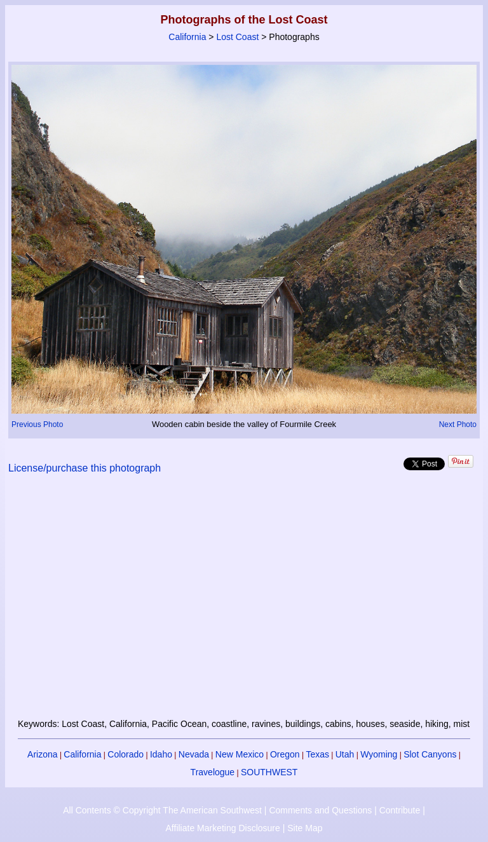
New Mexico (239, 754)
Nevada (194, 754)
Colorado (125, 754)
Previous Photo (37, 424)
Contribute (400, 810)
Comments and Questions (320, 810)
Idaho (161, 754)
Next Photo (458, 424)
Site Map (304, 828)
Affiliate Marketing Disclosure (223, 828)
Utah (345, 754)
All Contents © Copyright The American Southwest (162, 810)
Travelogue (213, 772)
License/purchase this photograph (84, 468)
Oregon (285, 754)
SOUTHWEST (269, 772)
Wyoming (378, 754)
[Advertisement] (244, 604)
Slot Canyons (429, 754)
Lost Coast (237, 37)
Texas (317, 754)
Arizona (42, 754)
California (187, 37)
